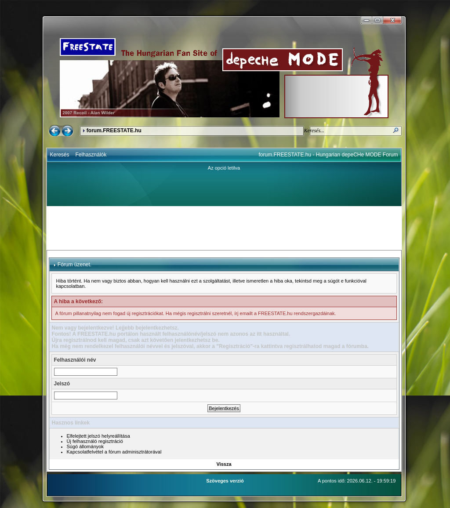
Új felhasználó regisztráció (95, 441)
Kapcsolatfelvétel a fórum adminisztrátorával (114, 451)
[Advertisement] (224, 228)
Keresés (59, 155)
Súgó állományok (85, 446)
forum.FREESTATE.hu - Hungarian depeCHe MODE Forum (328, 155)
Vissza (223, 464)
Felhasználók (91, 155)
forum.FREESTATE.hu (114, 130)
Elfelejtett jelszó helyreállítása (98, 436)
